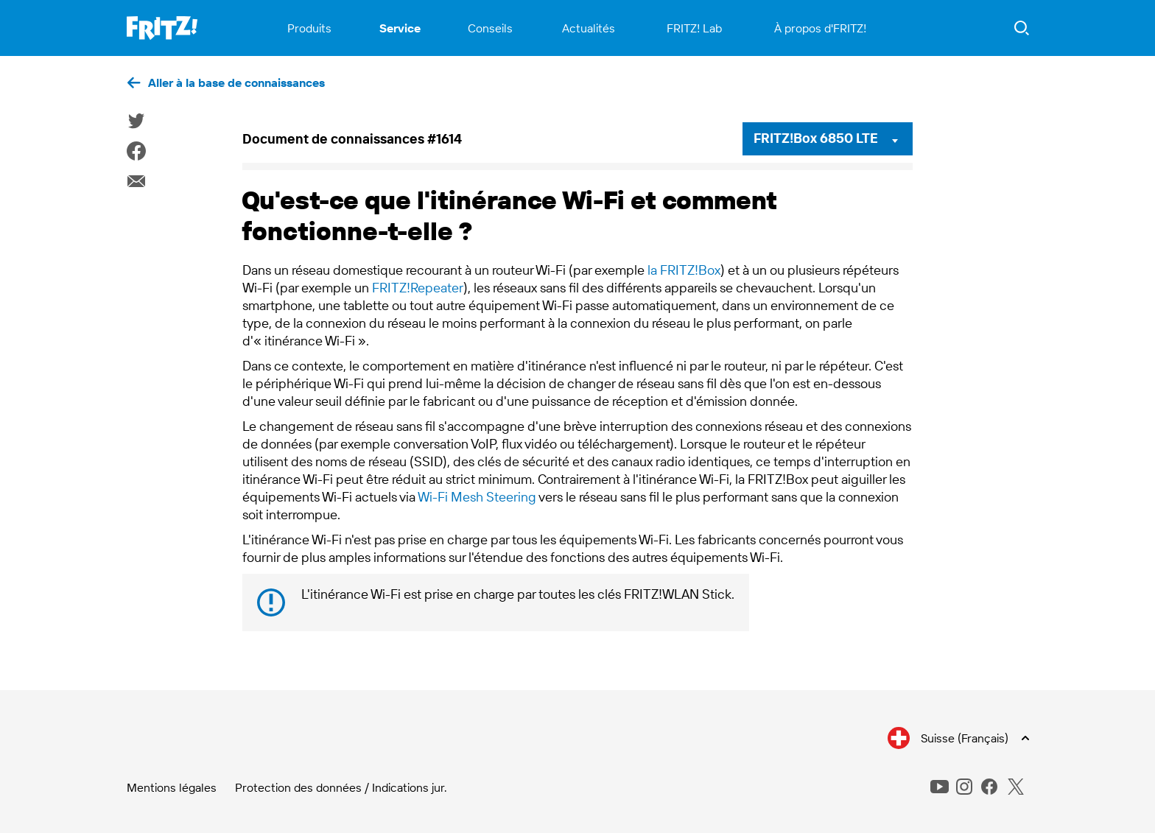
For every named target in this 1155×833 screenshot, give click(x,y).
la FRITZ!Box (683, 269)
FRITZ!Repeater (417, 287)
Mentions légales (172, 787)
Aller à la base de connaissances (236, 82)
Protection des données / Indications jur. (341, 787)
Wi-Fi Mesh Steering (477, 496)
